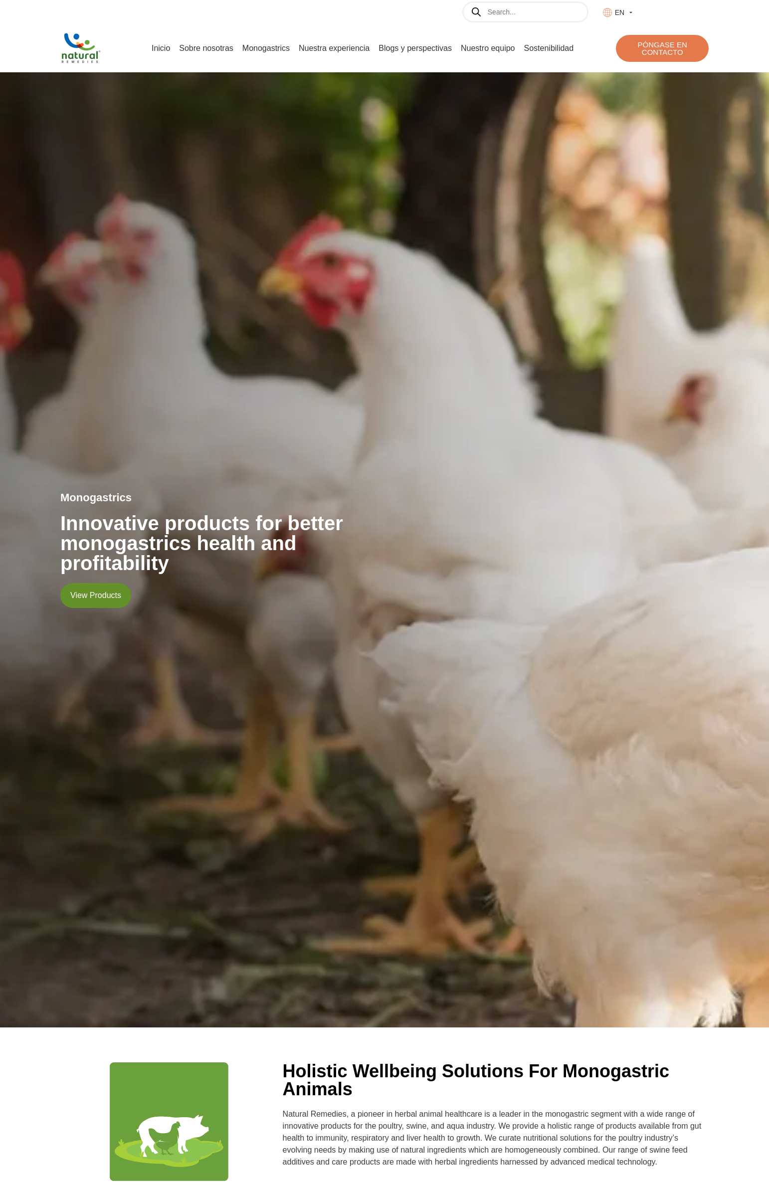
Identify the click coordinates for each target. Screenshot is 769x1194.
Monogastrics (266, 48)
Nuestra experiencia (334, 48)
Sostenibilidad (549, 48)
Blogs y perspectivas (415, 48)
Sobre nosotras (206, 48)
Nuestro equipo (488, 48)
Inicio (161, 48)
